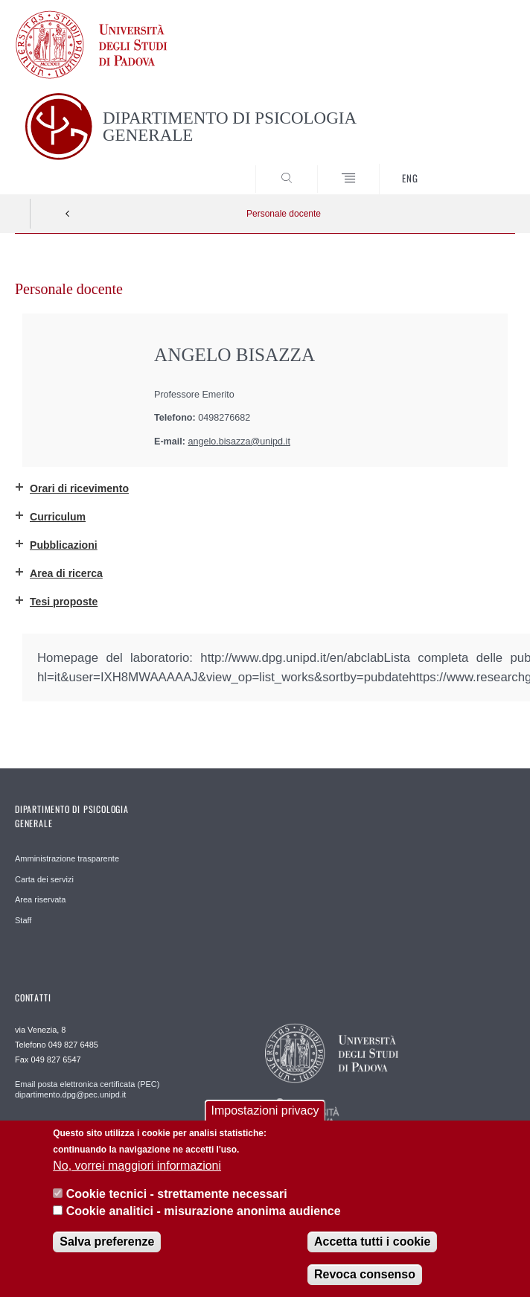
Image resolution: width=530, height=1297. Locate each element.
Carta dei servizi (44, 879)
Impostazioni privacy (265, 1110)
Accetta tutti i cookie (372, 1241)
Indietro (68, 213)
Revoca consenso (364, 1274)
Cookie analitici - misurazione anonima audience (203, 1211)
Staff (23, 920)
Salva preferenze (107, 1241)
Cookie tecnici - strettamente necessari (176, 1194)
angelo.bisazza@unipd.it (239, 441)
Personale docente (283, 213)
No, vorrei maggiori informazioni (137, 1165)
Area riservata (40, 899)
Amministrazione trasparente (67, 858)
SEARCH (478, 166)
